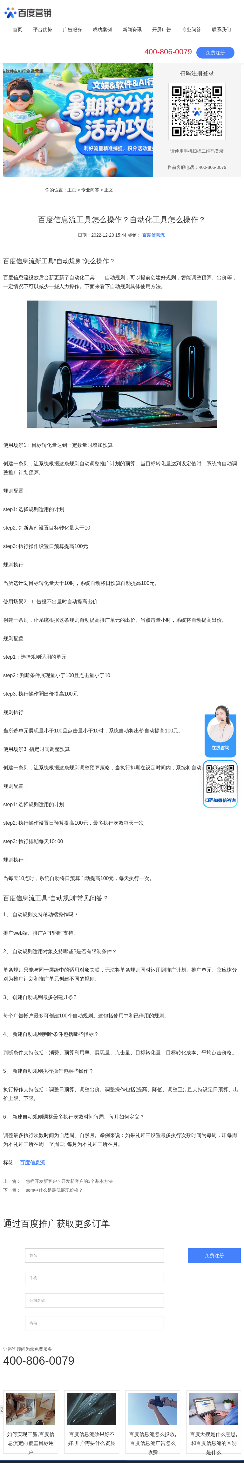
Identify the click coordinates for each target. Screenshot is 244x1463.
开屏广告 (161, 29)
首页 (17, 29)
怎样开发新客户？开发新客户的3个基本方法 (69, 1181)
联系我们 (221, 29)
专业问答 (191, 29)
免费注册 (215, 52)
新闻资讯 (132, 29)
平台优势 (42, 29)
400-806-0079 (168, 51)
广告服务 (72, 29)
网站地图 (214, 1410)
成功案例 (102, 29)
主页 (71, 189)
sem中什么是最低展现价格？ (54, 1190)
